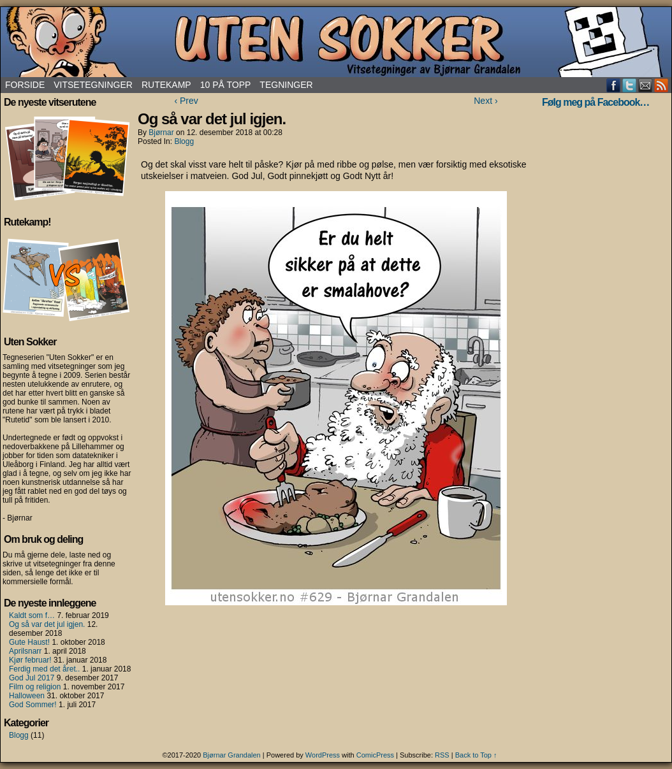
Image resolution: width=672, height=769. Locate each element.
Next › (485, 101)
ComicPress (375, 755)
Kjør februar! (30, 660)
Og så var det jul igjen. (47, 624)
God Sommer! (33, 704)
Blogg (19, 735)
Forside (25, 85)
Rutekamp (166, 85)
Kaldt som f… (32, 615)
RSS (661, 85)
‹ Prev (186, 101)
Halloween (27, 695)
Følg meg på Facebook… (595, 102)
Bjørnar (161, 132)
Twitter (630, 85)
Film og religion (35, 686)
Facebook (614, 85)
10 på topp (225, 85)
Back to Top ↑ (476, 755)
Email (646, 85)
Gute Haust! (29, 642)
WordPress (322, 755)
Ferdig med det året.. (44, 669)
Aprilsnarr (25, 651)
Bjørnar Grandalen (232, 755)
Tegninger (285, 85)
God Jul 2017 (31, 677)
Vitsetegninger (93, 85)
